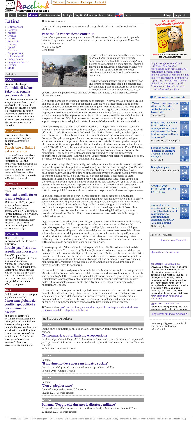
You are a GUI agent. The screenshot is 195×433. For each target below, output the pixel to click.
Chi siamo (58, 2)
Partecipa (86, 2)
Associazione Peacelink (174, 240)
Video (110, 15)
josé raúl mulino (70, 307)
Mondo (33, 15)
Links (11, 67)
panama (84, 307)
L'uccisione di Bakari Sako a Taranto (20, 149)
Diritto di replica (148, 431)
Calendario (90, 15)
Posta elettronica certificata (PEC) (171, 431)
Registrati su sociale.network (170, 314)
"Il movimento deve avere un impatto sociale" (106, 366)
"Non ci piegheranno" (89, 391)
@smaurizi (156, 252)
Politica (12, 35)
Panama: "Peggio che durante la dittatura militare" (103, 412)
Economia (13, 41)
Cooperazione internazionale (16, 55)
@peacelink (157, 264)
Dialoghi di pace (160, 167)
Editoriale (12, 130)
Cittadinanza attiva (49, 15)
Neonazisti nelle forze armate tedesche (21, 196)
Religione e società (18, 61)
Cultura (22, 15)
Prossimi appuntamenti (169, 97)
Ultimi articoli (15, 26)
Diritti (11, 38)
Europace (11, 183)
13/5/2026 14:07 (172, 264)
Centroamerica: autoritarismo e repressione (106, 335)
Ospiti (78, 15)
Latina (12, 21)
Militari (12, 32)
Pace (12, 15)
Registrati (180, 15)
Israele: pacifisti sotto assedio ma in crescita (21, 249)
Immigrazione (15, 58)
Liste (102, 15)
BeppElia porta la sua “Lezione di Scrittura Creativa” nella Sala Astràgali (163, 152)
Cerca (127, 15)
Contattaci (72, 2)
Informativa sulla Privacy (107, 431)
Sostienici (100, 2)
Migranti (11, 79)
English (119, 15)
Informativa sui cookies (130, 431)
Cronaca (12, 50)
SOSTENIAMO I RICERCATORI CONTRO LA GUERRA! (164, 189)
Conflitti (11, 233)
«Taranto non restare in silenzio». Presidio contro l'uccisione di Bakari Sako (164, 108)
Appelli (12, 47)
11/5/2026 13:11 (171, 252)
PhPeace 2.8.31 (88, 431)
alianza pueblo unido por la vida (108, 307)
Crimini (60, 21)
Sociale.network (161, 235)
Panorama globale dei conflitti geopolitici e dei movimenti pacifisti (20, 306)
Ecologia (68, 15)
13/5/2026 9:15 (172, 303)
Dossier (12, 64)
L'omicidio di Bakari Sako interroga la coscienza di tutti (19, 91)
